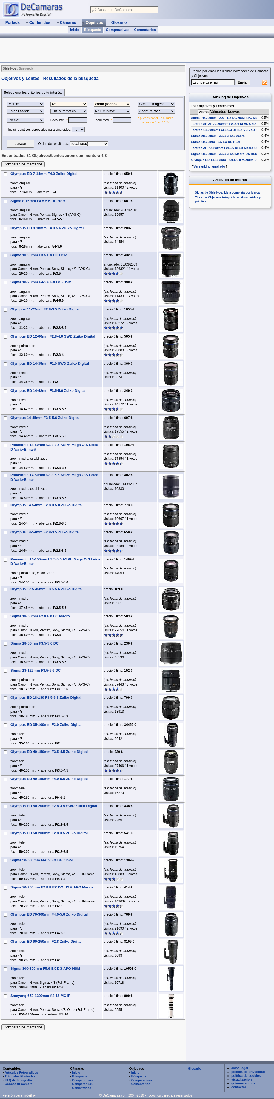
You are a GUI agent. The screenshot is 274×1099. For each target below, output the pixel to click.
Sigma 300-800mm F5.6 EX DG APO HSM (45, 968)
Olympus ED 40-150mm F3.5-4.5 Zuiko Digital (49, 752)
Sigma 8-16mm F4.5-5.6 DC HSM (38, 201)
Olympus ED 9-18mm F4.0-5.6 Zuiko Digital (47, 228)
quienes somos (243, 1083)
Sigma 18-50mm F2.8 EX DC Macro (40, 616)
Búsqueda (92, 30)
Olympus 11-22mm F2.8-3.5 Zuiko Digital (45, 309)
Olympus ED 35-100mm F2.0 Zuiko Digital (45, 725)
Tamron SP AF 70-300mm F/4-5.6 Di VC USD (223, 123)
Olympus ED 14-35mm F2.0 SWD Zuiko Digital (49, 363)
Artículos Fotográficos (21, 1072)
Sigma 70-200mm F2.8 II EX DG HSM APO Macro (51, 887)
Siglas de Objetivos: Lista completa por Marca (227, 192)
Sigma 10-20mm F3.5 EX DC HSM (38, 255)
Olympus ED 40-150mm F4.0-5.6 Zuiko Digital (49, 779)
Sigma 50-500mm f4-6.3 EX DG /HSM (41, 860)
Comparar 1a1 (82, 1084)
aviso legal (239, 1068)
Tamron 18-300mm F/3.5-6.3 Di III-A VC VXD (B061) (228, 129)
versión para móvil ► (19, 1095)
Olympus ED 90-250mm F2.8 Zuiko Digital (45, 941)
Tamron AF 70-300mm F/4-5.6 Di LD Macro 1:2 (224, 147)
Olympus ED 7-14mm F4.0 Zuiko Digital (44, 174)
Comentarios (145, 30)
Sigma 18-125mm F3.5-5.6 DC (35, 670)
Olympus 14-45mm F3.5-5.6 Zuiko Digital (45, 418)
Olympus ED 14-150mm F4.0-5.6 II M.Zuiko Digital (227, 160)
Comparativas (117, 30)
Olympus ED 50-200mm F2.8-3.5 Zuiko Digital (49, 833)
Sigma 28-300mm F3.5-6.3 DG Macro (218, 135)
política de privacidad (248, 1072)
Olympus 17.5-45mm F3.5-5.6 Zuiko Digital (46, 589)
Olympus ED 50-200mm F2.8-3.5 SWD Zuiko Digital (53, 806)
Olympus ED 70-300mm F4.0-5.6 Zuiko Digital (49, 914)
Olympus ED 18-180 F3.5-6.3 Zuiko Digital (45, 697)
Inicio (74, 30)
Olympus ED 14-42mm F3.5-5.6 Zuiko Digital (48, 391)
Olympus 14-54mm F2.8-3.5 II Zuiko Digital (46, 505)
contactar (238, 1087)
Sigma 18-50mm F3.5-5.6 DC (34, 643)
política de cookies (246, 1076)
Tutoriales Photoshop (20, 1076)
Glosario (194, 1069)
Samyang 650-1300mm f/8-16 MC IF (40, 996)
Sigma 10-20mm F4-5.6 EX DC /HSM (41, 282)
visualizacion (241, 1079)
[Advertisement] (92, 1045)
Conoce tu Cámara (18, 1084)
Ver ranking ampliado (209, 166)
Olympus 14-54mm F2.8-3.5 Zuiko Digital (45, 532)
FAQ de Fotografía (18, 1080)
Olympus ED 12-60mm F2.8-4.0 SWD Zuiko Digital (52, 336)
